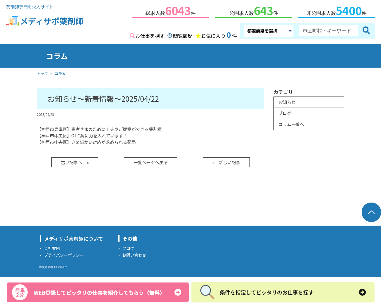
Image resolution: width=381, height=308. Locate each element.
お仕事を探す (150, 34)
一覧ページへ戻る (150, 161)
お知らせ (287, 101)
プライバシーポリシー (64, 254)
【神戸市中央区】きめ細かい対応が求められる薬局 (86, 141)
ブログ (284, 112)
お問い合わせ (134, 254)
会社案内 (52, 247)
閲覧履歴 (183, 34)
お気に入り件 (219, 34)
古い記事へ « (75, 161)
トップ (42, 72)
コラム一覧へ (291, 123)
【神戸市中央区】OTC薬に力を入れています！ (82, 134)
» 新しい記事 (226, 161)
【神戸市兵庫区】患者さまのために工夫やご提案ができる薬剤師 (99, 128)
